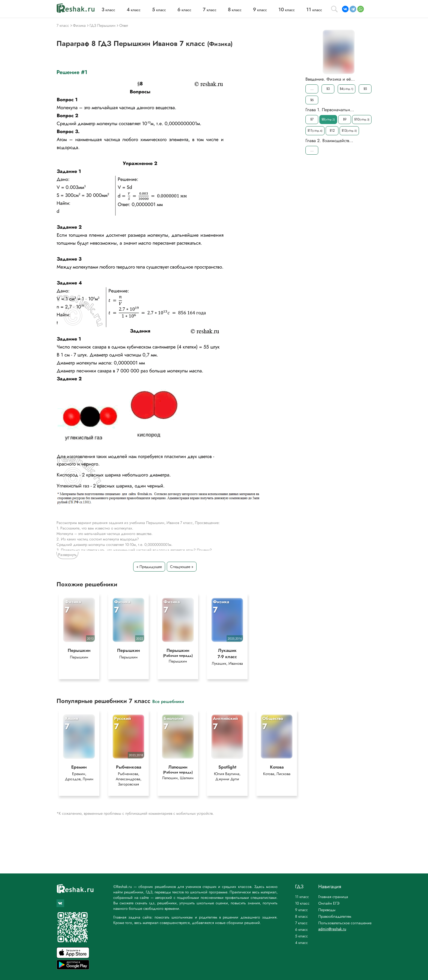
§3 (328, 88)
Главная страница (333, 896)
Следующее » (181, 566)
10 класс (302, 903)
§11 (315, 130)
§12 (332, 130)
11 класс (302, 896)
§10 (361, 119)
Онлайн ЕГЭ (329, 903)
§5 (365, 88)
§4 (346, 88)
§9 (344, 119)
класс (108, 10)
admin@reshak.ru (332, 929)
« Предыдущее (149, 566)
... (312, 88)
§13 (349, 130)
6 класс (301, 929)
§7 (312, 119)
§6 (312, 99)
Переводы (326, 910)
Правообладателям (334, 916)
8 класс (301, 916)
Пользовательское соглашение (344, 923)
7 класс (301, 923)
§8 (328, 119)
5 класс (301, 936)
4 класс (301, 942)
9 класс (301, 910)
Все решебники (168, 701)
